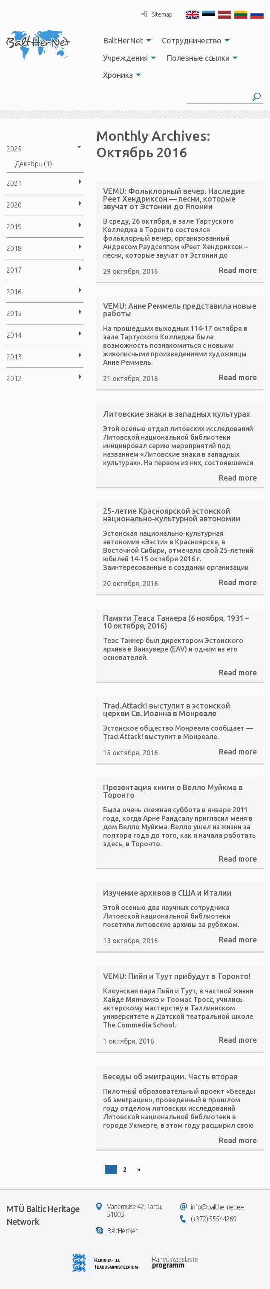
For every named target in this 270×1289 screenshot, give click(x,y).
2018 (14, 248)
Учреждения (125, 58)
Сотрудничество (191, 40)
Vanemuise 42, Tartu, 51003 (129, 1210)
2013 (14, 357)
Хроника (118, 75)
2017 (14, 270)
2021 (14, 183)
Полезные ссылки (198, 58)
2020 (14, 205)
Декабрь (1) (33, 164)
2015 (14, 313)
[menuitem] (124, 40)
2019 (14, 226)
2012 (14, 378)
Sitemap (157, 14)
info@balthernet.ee (212, 1207)
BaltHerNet (123, 40)
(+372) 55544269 (208, 1219)
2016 (14, 292)
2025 (14, 149)
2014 (14, 335)
